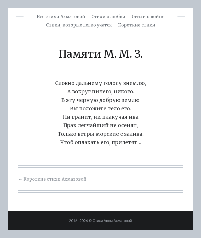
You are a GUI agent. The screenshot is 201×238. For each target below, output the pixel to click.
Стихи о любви (108, 16)
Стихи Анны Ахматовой (112, 220)
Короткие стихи (136, 25)
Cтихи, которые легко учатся (79, 25)
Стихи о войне (148, 16)
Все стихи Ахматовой (61, 16)
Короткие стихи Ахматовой (52, 179)
